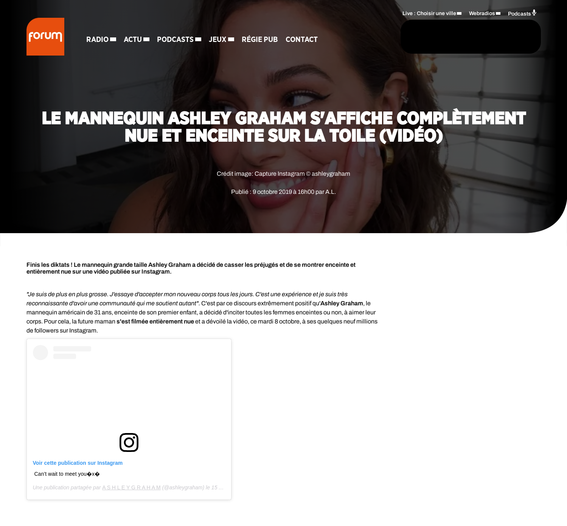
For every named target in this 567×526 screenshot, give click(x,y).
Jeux (218, 39)
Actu (133, 39)
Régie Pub (260, 39)
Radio (97, 39)
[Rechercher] (377, 37)
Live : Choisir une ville (429, 13)
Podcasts (175, 39)
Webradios (482, 13)
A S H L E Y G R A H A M (131, 487)
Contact (302, 39)
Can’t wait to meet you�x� (67, 474)
